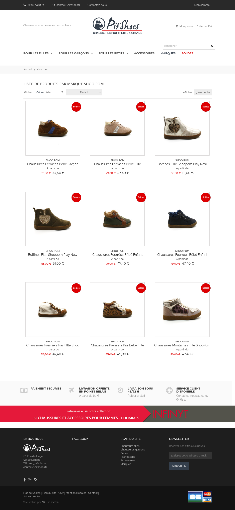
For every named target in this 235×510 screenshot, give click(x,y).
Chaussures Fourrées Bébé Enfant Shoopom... (117, 255)
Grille (39, 92)
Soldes (187, 53)
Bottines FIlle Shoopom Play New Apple (182, 164)
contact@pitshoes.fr (68, 4)
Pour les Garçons (73, 53)
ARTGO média (49, 502)
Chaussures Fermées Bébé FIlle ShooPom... (117, 164)
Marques (167, 53)
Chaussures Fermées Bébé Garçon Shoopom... (52, 164)
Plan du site (49, 492)
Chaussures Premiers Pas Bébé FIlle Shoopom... (117, 345)
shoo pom (53, 160)
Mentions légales (76, 492)
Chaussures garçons (133, 449)
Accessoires (144, 53)
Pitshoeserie (128, 456)
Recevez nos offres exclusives (187, 445)
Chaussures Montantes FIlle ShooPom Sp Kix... (182, 345)
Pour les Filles (36, 53)
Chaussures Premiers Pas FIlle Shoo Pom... (52, 345)
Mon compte (202, 4)
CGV (61, 492)
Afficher (187, 92)
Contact (93, 492)
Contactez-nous (97, 4)
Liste (47, 92)
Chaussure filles (130, 445)
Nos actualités (31, 492)
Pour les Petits (112, 53)
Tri (63, 92)
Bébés (124, 453)
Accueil (27, 69)
